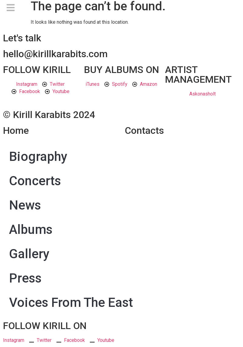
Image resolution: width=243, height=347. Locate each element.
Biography (38, 156)
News (25, 205)
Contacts (144, 130)
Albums (30, 229)
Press (25, 278)
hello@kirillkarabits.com (55, 54)
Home (16, 130)
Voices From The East (71, 302)
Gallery (29, 253)
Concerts (35, 180)
